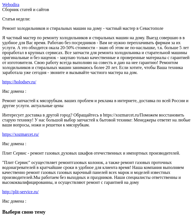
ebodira (10, 4)
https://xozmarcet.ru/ (20, 134)
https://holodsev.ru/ (19, 81)
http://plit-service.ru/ (20, 191)
